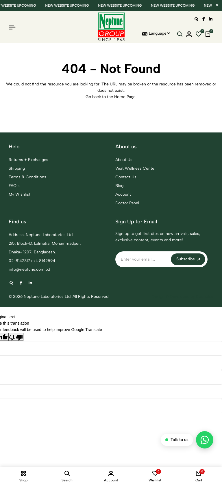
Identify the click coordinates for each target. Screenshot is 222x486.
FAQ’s (14, 185)
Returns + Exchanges (28, 159)
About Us (123, 159)
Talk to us (176, 439)
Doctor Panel (127, 203)
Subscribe (188, 259)
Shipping (17, 168)
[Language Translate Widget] (159, 33)
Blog (119, 185)
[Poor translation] (15, 337)
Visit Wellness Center (135, 168)
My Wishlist (19, 194)
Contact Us (125, 177)
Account (123, 194)
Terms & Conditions (27, 177)
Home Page (125, 96)
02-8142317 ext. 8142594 (32, 260)
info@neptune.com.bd (29, 269)
